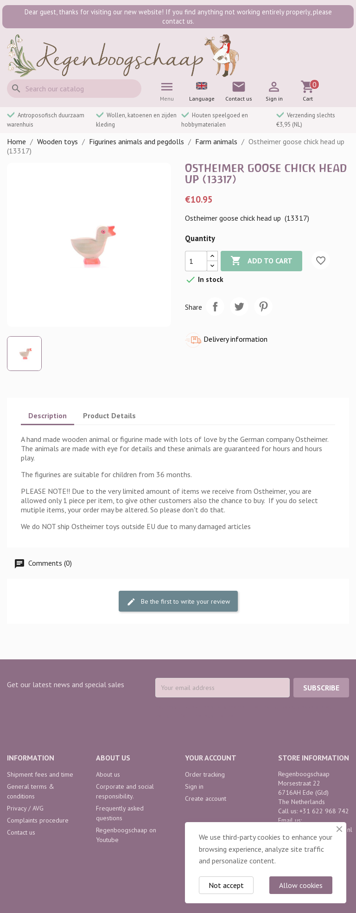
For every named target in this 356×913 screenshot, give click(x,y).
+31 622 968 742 (324, 811)
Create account (205, 798)
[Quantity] (196, 261)
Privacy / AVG (25, 808)
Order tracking (205, 774)
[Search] (74, 88)
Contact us (21, 832)
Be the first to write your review (178, 602)
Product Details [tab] (109, 415)
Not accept (226, 885)
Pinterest (263, 306)
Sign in (194, 786)
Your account (210, 757)
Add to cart (261, 261)
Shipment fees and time (40, 774)
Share (215, 306)
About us (108, 774)
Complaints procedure (38, 820)
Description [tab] (47, 415)
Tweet (239, 306)
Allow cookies (301, 885)
